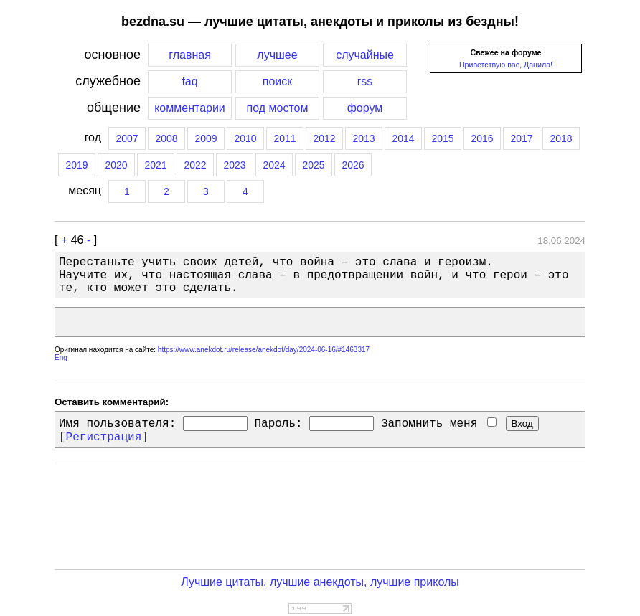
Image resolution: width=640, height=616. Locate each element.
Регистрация (104, 437)
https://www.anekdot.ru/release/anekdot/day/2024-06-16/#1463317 (264, 350)
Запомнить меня (439, 423)
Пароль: (278, 423)
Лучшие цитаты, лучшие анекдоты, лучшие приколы (320, 582)
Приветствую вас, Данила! (505, 64)
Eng (61, 357)
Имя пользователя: (117, 423)
